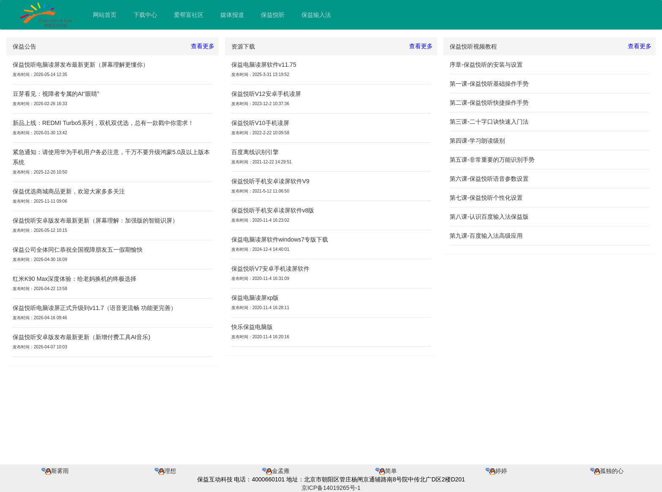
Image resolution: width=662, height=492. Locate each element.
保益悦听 (273, 14)
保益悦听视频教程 (473, 46)
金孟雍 (276, 471)
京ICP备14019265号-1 (331, 487)
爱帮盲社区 (188, 14)
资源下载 (243, 46)
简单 (386, 471)
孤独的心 (607, 471)
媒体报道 (232, 14)
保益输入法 (316, 14)
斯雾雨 (55, 471)
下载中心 (145, 14)
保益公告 (24, 46)
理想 (165, 471)
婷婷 (496, 471)
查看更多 (202, 46)
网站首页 (105, 14)
